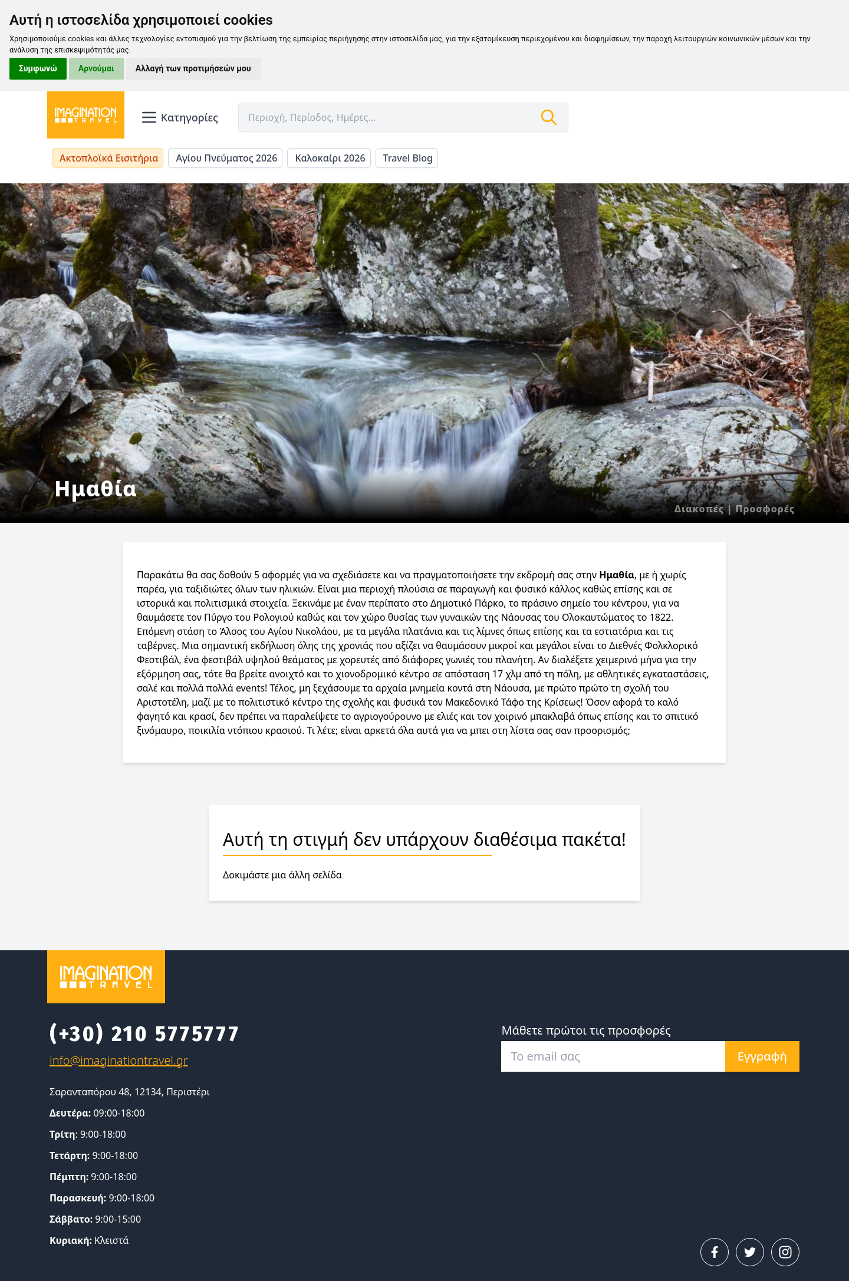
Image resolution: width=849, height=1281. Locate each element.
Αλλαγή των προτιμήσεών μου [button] (193, 68)
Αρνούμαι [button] (96, 68)
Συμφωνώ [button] (38, 68)
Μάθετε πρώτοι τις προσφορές (585, 1030)
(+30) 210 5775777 (145, 1034)
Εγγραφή (762, 1056)
